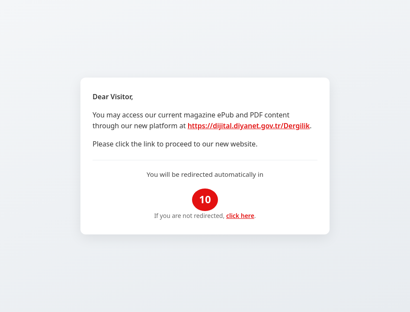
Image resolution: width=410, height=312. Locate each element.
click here (240, 215)
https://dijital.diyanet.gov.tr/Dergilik (249, 125)
